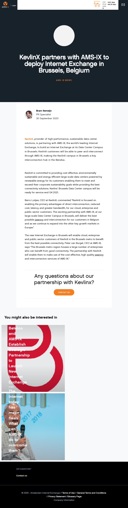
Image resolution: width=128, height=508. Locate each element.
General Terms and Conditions (91, 493)
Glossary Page (74, 496)
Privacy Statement (57, 496)
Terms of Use (68, 493)
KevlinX (29, 138)
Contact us (64, 292)
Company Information (64, 500)
